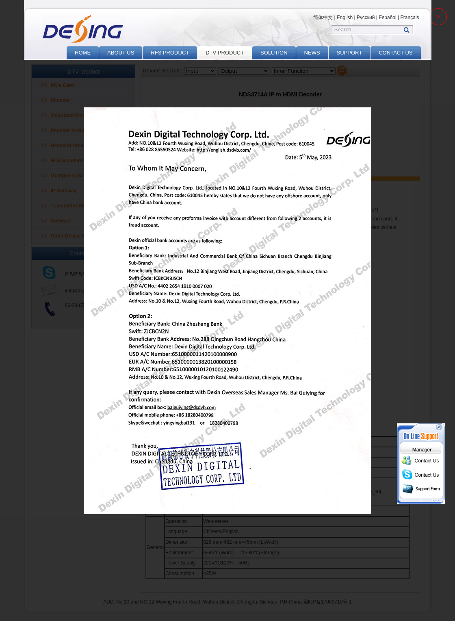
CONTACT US (395, 53)
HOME (83, 53)
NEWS (312, 53)
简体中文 (323, 17)
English (345, 17)
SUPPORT (349, 53)
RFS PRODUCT (170, 53)
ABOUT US (120, 53)
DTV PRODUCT (225, 53)
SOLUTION (273, 53)
